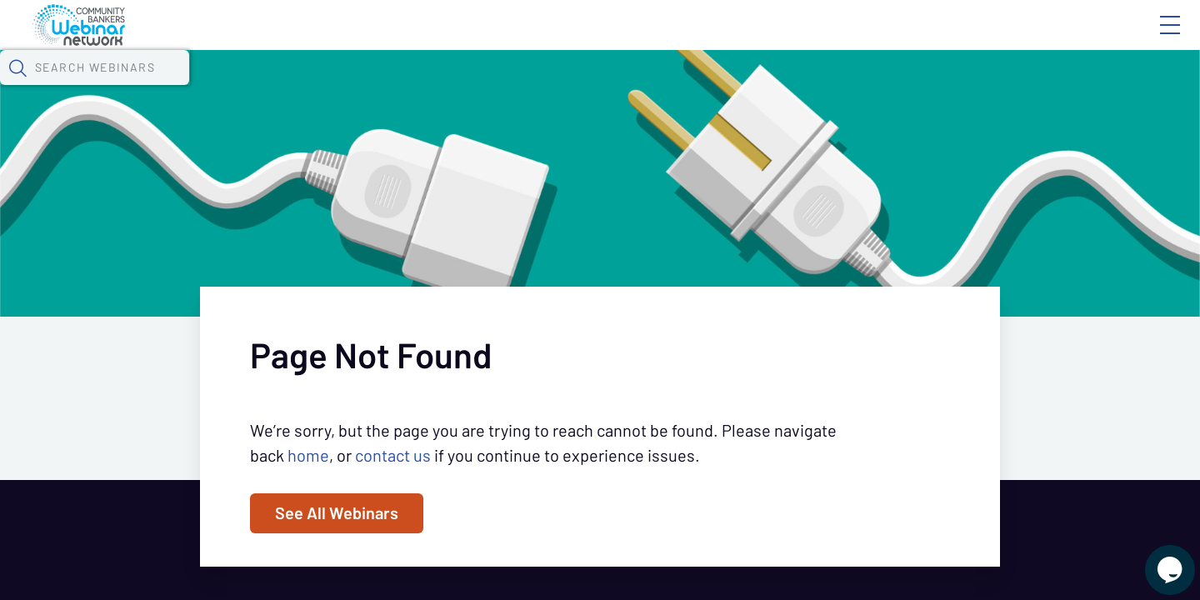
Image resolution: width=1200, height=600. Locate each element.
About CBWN (1036, 39)
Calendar (388, 87)
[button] (872, 85)
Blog (933, 39)
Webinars (295, 87)
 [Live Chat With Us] (1155, 558)
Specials (585, 87)
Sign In (1151, 39)
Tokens (472, 87)
